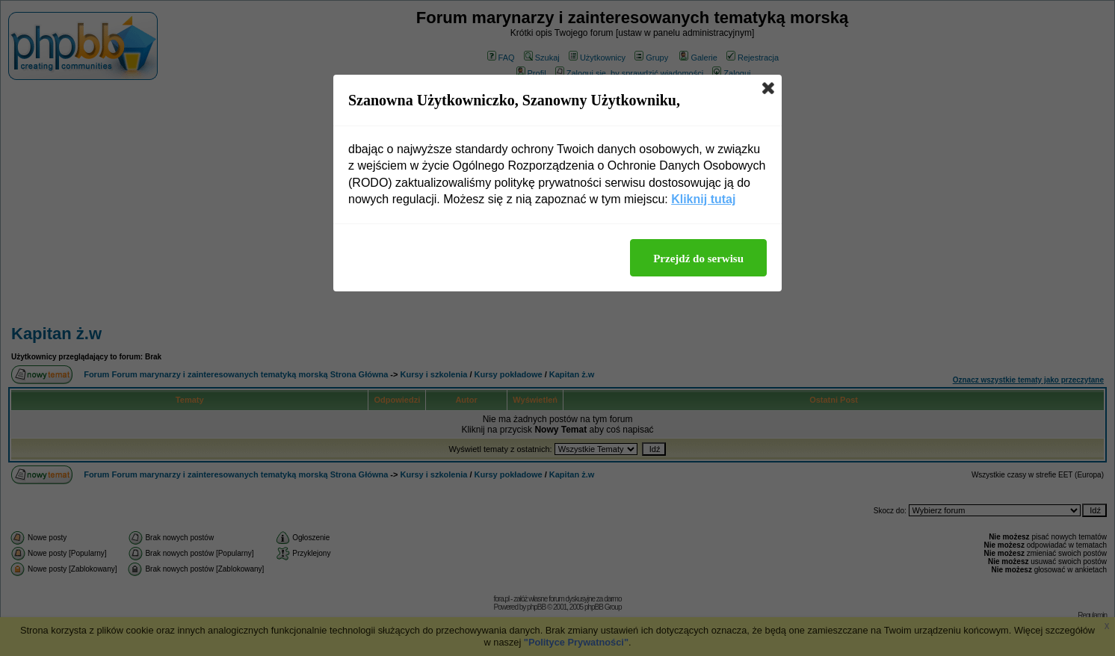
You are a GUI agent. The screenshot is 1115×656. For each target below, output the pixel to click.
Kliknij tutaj (703, 199)
